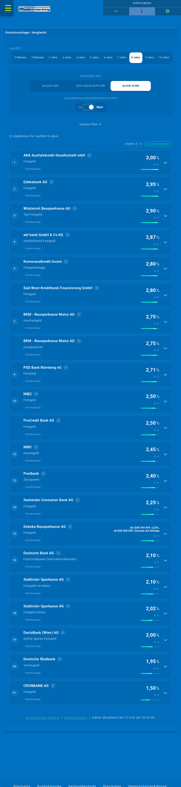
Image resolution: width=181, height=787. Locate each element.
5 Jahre (90, 59)
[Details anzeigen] (166, 165)
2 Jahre (47, 59)
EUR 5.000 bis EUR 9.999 (90, 88)
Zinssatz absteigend (158, 146)
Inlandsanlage (33, 172)
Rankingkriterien (75, 720)
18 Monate (31, 59)
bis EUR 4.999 (50, 88)
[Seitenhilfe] (168, 12)
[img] (150, 172)
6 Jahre (105, 59)
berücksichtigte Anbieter (43, 720)
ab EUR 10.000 (131, 88)
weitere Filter (90, 127)
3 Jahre (61, 59)
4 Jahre (76, 59)
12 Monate (12, 59)
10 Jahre (163, 59)
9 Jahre (148, 59)
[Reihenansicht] (116, 12)
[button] (90, 165)
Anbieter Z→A (133, 146)
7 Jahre (119, 59)
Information (142, 4)
